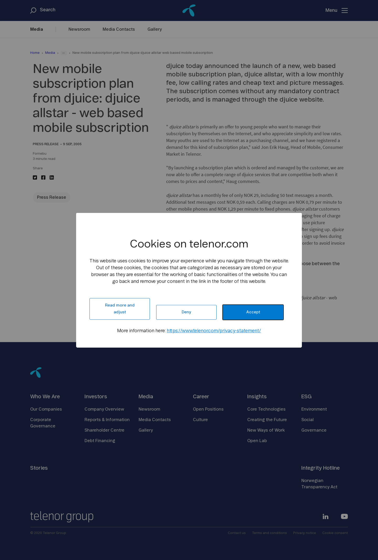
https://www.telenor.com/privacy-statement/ (214, 330)
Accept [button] (253, 312)
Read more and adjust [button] (120, 308)
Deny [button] (186, 312)
